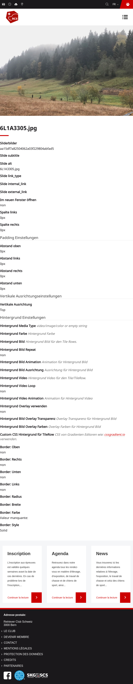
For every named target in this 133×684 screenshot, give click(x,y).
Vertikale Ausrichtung (16, 304)
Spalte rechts (9, 224)
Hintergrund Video (43, 378)
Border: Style (9, 525)
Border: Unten (10, 472)
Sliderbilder (8, 143)
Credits (10, 659)
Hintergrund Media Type (43, 326)
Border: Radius (11, 496)
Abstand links (10, 258)
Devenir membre (16, 636)
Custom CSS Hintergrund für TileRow (62, 436)
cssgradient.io (114, 434)
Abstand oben (10, 246)
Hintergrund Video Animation (46, 398)
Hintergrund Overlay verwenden (23, 406)
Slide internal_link (13, 184)
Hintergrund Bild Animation (43, 362)
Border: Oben (10, 447)
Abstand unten (11, 283)
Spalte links (8, 212)
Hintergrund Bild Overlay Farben (50, 427)
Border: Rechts (11, 459)
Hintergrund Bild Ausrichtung (46, 370)
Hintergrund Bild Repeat (18, 349)
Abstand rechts (11, 271)
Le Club (9, 631)
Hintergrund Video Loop (17, 386)
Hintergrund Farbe (27, 333)
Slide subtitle (9, 155)
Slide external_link (13, 192)
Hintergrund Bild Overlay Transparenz (58, 419)
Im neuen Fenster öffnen (18, 200)
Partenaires (13, 665)
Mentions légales (18, 648)
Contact (10, 642)
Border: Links (9, 484)
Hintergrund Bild (38, 341)
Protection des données (23, 654)
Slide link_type (10, 176)
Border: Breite (10, 504)
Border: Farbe (10, 512)
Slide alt (6, 163)
